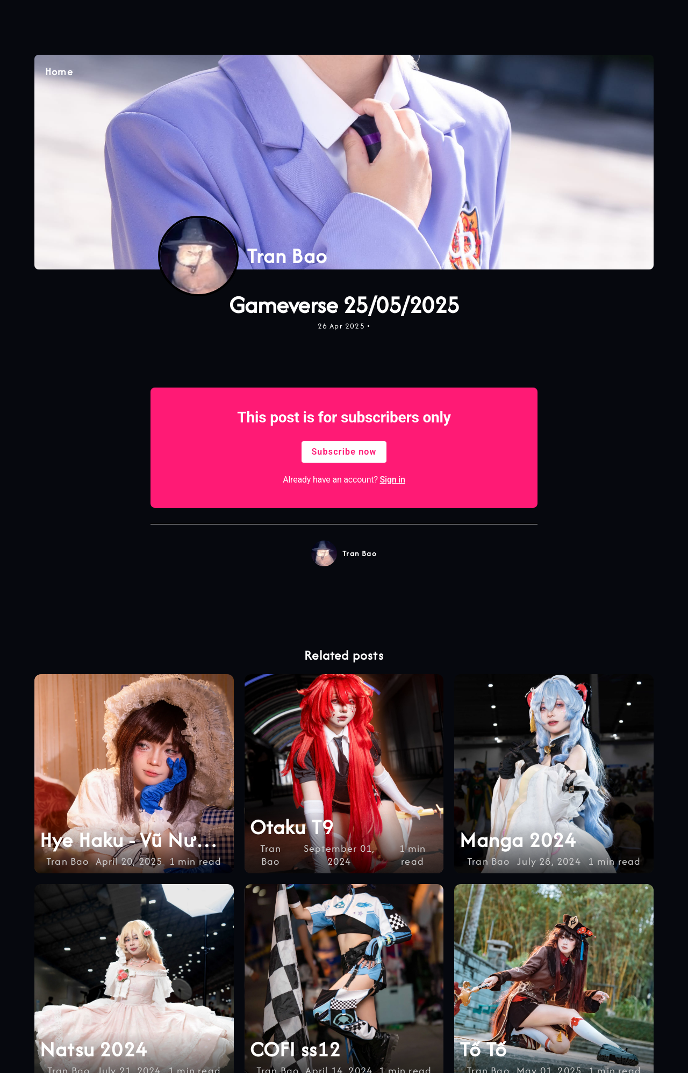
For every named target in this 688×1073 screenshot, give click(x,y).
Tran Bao (359, 553)
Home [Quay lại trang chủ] (59, 71)
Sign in (392, 480)
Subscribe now (343, 452)
